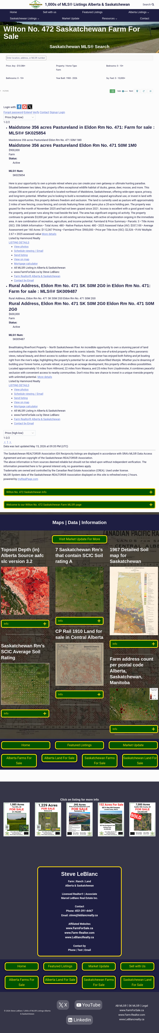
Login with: (10, 108)
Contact (144, 18)
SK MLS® (138, 1001)
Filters (145, 91)
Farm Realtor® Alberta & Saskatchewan (37, 277)
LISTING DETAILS (19, 243)
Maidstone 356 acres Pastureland (73, 146)
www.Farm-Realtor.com (79, 927)
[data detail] (25, 625)
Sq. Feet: (115, 78)
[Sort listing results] (19, 118)
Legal (131, 1005)
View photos (21, 247)
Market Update (70, 18)
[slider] (7, 68)
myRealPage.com (28, 479)
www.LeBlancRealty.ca (79, 931)
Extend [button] (28, 113)
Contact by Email (24, 281)
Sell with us (49, 12)
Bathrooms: (15, 78)
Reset (131, 91)
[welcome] (79, 506)
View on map (21, 260)
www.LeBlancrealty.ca (132, 1019)
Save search (82, 91)
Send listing (21, 255)
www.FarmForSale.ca (79, 922)
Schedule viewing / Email (28, 251)
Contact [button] (44, 113)
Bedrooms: (114, 66)
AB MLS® (124, 1001)
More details (49, 234)
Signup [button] (54, 113)
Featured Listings (92, 12)
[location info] (79, 493)
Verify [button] (36, 113)
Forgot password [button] (13, 113)
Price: (15, 66)
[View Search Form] (148, 4)
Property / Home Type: (66, 66)
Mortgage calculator (26, 264)
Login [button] (62, 113)
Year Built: (66, 78)
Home (13, 12)
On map (117, 91)
